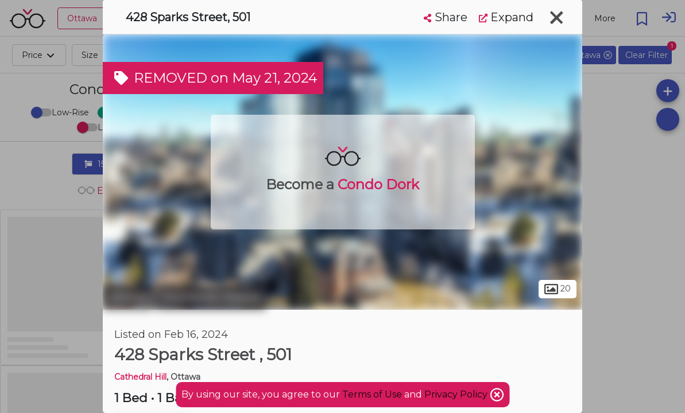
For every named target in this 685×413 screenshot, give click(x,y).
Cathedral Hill (140, 377)
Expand (506, 17)
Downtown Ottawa (210, 297)
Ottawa (128, 297)
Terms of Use (372, 394)
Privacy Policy (457, 394)
